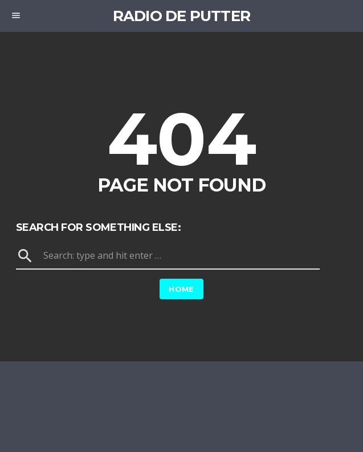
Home (181, 289)
